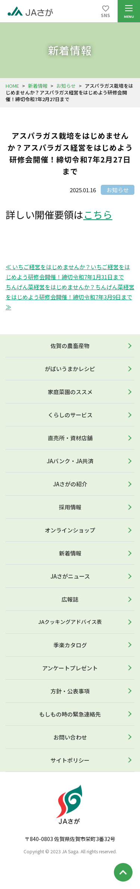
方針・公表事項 (70, 691)
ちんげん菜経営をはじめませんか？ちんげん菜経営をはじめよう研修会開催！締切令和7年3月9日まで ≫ (70, 297)
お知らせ (66, 85)
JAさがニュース (70, 576)
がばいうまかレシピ (70, 369)
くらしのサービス (70, 415)
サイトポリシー (70, 760)
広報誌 (70, 599)
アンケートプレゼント (70, 668)
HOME (12, 85)
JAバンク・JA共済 (70, 461)
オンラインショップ (70, 530)
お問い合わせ (70, 737)
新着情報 (37, 85)
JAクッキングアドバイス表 (70, 621)
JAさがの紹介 (70, 484)
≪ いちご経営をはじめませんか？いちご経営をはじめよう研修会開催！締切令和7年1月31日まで (68, 272)
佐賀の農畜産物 (70, 346)
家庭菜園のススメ (70, 392)
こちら (97, 214)
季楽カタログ (70, 645)
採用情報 (70, 507)
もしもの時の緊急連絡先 (70, 714)
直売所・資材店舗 (70, 438)
